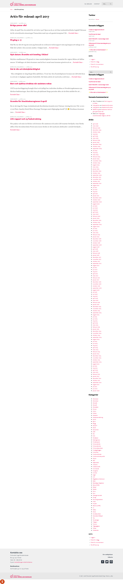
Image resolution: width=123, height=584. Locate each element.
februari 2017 (96, 278)
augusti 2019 (96, 226)
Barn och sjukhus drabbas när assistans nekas (31, 83)
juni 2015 (95, 319)
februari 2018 (96, 253)
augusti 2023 (96, 165)
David (94, 428)
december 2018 (97, 239)
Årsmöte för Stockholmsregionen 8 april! (28, 101)
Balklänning (96, 109)
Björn (94, 421)
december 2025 (97, 130)
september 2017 (97, 263)
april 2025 (95, 136)
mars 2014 (95, 350)
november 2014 (97, 333)
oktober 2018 (96, 243)
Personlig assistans (98, 499)
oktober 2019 (96, 222)
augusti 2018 (96, 247)
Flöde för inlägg (95, 62)
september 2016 (97, 288)
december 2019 (97, 220)
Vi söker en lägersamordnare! (96, 30)
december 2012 (97, 378)
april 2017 (95, 274)
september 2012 (97, 382)
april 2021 (95, 193)
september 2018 (97, 245)
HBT (94, 460)
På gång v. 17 (16, 39)
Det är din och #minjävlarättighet (25, 69)
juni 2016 (95, 294)
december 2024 (97, 144)
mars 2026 (95, 126)
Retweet (97, 19)
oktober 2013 (96, 360)
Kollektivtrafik (96, 467)
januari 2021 (96, 196)
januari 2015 (96, 329)
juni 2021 (95, 189)
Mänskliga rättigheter (98, 483)
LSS (94, 477)
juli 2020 (95, 206)
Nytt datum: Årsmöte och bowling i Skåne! (29, 54)
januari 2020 (96, 218)
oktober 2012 (96, 380)
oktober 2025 (96, 132)
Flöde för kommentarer (97, 64)
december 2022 (97, 171)
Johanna (95, 464)
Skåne (94, 510)
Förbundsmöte (97, 446)
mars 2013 (95, 372)
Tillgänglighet (96, 526)
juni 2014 (95, 343)
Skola (94, 512)
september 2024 (97, 148)
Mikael (94, 487)
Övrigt (94, 497)
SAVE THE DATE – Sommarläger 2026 (99, 39)
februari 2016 (96, 302)
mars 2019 (95, 232)
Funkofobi (95, 452)
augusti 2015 (96, 315)
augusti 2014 (96, 339)
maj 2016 (95, 296)
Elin (94, 434)
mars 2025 (95, 138)
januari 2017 (96, 280)
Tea (94, 518)
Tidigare (95, 522)
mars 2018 (95, 251)
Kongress (95, 471)
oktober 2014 (96, 335)
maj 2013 (95, 368)
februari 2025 (96, 140)
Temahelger (96, 520)
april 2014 (95, 347)
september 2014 (97, 337)
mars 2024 (95, 154)
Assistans (95, 415)
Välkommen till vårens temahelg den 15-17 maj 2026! (100, 44)
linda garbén (96, 105)
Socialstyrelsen (97, 514)
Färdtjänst (95, 438)
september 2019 (97, 224)
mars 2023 (95, 167)
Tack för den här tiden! (95, 34)
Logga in (93, 59)
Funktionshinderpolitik (99, 456)
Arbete (95, 413)
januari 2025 (96, 142)
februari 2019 (96, 235)
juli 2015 (95, 317)
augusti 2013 (96, 364)
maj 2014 (95, 345)
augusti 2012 (96, 384)
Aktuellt (95, 405)
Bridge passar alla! (18, 25)
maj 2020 (95, 210)
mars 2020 (95, 214)
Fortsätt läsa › (74, 33)
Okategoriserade (97, 495)
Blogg (94, 423)
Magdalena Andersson (99, 479)
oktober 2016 (96, 286)
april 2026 (95, 124)
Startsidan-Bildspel (98, 516)
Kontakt (97, 4)
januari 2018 (96, 255)
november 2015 (97, 308)
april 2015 (95, 323)
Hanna (94, 458)
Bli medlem (88, 4)
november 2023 (97, 161)
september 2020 (97, 202)
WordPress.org (95, 67)
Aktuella (95, 403)
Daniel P (95, 425)
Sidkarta (110, 557)
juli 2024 (95, 150)
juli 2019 (95, 228)
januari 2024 (96, 159)
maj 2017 (95, 271)
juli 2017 (95, 267)
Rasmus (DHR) (97, 506)
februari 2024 (96, 157)
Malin (94, 481)
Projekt (95, 503)
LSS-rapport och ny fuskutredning (25, 118)
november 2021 (97, 179)
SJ (93, 508)
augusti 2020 (96, 204)
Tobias (94, 528)
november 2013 (97, 358)
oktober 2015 (96, 311)
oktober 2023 (96, 163)
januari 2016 (96, 304)
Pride (94, 501)
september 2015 (97, 313)
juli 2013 (95, 366)
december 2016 (97, 282)
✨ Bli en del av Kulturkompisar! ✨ (98, 50)
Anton (94, 411)
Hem (11, 9)
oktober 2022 (96, 173)
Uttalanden (96, 530)
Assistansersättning (98, 417)
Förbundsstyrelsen (98, 448)
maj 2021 (95, 191)
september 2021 (97, 183)
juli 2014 (95, 341)
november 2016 (97, 284)
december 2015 (97, 306)
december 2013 (97, 356)
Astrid (94, 419)
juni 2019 (95, 230)
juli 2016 (95, 292)
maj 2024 (95, 152)
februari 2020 (96, 216)
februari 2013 (96, 374)
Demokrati (95, 430)
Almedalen (95, 407)
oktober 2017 (96, 261)
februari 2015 (96, 327)
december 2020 (97, 198)
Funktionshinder (97, 454)
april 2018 (95, 249)
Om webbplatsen (108, 554)
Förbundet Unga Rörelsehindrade (23, 3)
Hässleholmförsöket (107, 105)
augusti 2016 (96, 290)
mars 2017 (95, 276)
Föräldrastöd (96, 442)
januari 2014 (96, 354)
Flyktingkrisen (96, 440)
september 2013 (97, 362)
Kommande (96, 469)
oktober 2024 (96, 146)
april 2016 (95, 298)
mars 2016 (95, 300)
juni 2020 (95, 208)
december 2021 (97, 177)
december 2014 (97, 331)
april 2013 (95, 370)
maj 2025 (95, 134)
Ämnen (95, 409)
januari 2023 (96, 169)
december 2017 (97, 257)
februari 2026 (96, 128)
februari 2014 (96, 352)
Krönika (95, 473)
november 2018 (97, 241)
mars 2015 (95, 325)
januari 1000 (96, 391)
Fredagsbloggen (97, 450)
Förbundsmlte (96, 444)
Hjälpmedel (96, 462)
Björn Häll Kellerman (17, 38)
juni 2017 (95, 269)
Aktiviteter (95, 399)
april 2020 (95, 212)
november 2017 (97, 259)
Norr (94, 493)
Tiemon (95, 524)
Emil (94, 436)
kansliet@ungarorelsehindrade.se (23, 562)
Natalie (94, 489)
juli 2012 (95, 386)
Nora (94, 491)
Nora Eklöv (13, 23)
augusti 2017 (96, 265)
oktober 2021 (96, 181)
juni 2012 (95, 389)
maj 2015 (95, 321)
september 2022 (97, 175)
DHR (94, 432)
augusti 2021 (96, 185)
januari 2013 (96, 376)
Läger (94, 475)
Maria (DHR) (96, 485)
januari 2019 (96, 237)
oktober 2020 (96, 200)
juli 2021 (95, 187)
